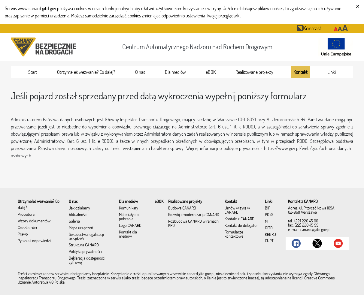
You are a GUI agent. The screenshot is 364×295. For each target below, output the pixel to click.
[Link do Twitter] (317, 243)
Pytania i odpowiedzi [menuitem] (34, 241)
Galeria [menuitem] (74, 221)
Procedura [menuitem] (26, 214)
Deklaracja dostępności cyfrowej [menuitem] (87, 260)
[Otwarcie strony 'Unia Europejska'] (334, 47)
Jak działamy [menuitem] (79, 208)
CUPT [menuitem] (269, 241)
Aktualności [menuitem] (78, 214)
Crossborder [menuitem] (28, 227)
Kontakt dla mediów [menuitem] (128, 234)
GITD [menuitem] (269, 228)
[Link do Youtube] (338, 243)
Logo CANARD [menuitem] (130, 225)
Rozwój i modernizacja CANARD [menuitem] (193, 214)
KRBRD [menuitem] (270, 234)
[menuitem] (33, 72)
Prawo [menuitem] (23, 234)
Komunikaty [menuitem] (128, 208)
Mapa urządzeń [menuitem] (81, 228)
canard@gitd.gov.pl (315, 229)
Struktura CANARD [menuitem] (84, 245)
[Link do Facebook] (296, 243)
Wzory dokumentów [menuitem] (34, 221)
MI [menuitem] (266, 221)
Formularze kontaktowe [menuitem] (234, 234)
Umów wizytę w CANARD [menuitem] (237, 210)
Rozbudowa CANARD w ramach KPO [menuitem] (193, 223)
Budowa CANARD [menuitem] (182, 208)
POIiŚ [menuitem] (269, 214)
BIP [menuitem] (267, 208)
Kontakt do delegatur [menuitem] (241, 225)
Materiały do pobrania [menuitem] (129, 216)
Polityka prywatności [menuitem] (85, 251)
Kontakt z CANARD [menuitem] (239, 219)
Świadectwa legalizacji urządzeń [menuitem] (86, 236)
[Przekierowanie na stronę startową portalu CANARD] (45, 47)
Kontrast (308, 28)
